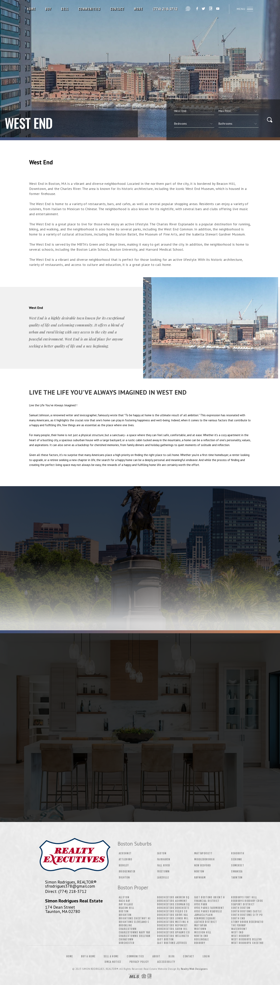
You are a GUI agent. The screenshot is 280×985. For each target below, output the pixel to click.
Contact (117, 9)
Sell (65, 9)
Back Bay (124, 900)
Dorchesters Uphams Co (173, 932)
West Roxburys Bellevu (246, 939)
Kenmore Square (205, 918)
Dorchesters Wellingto (173, 935)
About (156, 956)
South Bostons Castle (246, 911)
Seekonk (236, 859)
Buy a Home (88, 956)
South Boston (240, 907)
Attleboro (125, 859)
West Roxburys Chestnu (247, 942)
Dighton (124, 877)
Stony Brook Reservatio (247, 921)
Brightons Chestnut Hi (135, 918)
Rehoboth (237, 853)
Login (206, 956)
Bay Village (126, 904)
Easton (161, 853)
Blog (172, 956)
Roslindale (201, 939)
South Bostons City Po (246, 914)
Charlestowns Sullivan (134, 935)
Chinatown (126, 939)
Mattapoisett (203, 853)
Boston (124, 911)
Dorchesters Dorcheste (173, 907)
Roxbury (199, 942)
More (138, 9)
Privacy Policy (139, 961)
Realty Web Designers (194, 969)
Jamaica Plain (203, 914)
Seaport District (243, 904)
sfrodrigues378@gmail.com (70, 886)
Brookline (125, 925)
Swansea (236, 871)
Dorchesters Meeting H (173, 921)
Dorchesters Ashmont (172, 900)
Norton (199, 871)
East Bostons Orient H (209, 897)
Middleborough (204, 859)
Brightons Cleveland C (134, 921)
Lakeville (163, 877)
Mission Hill (202, 932)
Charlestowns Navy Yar (134, 932)
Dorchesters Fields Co (172, 911)
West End (237, 932)
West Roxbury (240, 935)
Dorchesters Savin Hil (172, 928)
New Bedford (202, 865)
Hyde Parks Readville (208, 911)
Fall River (163, 865)
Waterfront (239, 928)
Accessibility (166, 961)
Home (31, 9)
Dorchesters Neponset (172, 925)
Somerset (237, 865)
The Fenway (238, 925)
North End (201, 935)
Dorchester (126, 942)
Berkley (124, 865)
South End (238, 918)
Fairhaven (163, 859)
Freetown (163, 871)
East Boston (165, 939)
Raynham (200, 877)
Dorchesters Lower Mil (172, 918)
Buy (48, 9)
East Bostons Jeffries (172, 942)
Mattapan (200, 925)
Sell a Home (111, 956)
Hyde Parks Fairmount (209, 907)
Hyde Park (200, 904)
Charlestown (128, 928)
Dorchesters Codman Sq (173, 904)
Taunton (236, 877)
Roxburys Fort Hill (244, 897)
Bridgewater (127, 871)
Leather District (205, 921)
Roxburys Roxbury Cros (247, 900)
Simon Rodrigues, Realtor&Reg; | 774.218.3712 (166, 9)
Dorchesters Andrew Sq (173, 897)
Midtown (200, 928)
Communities (89, 9)
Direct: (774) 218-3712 (66, 891)
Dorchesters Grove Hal (172, 914)
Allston (124, 897)
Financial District (207, 900)
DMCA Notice (113, 961)
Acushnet (125, 853)
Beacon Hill (126, 907)
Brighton (125, 914)
